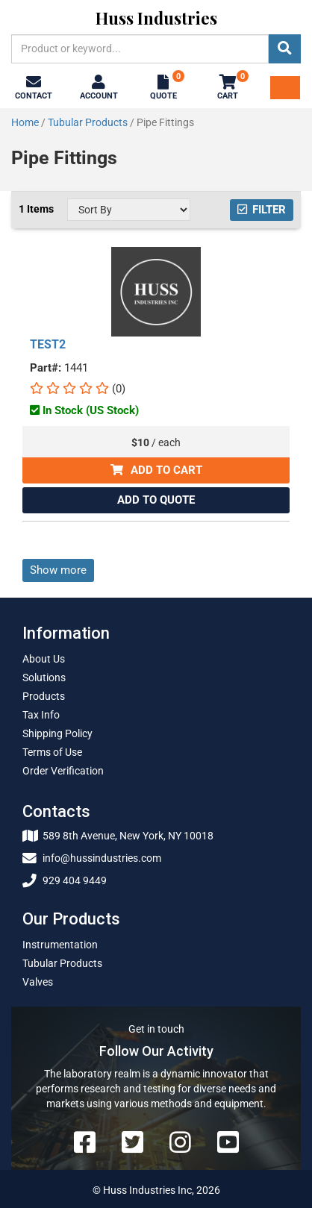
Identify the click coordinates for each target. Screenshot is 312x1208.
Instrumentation (60, 945)
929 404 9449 (64, 880)
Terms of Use (52, 752)
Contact (33, 88)
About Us (43, 659)
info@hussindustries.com (91, 858)
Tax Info (41, 715)
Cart (229, 86)
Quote (164, 86)
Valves (37, 982)
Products (43, 696)
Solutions (44, 677)
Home (25, 122)
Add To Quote (156, 500)
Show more (58, 570)
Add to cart (156, 470)
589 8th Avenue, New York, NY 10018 (117, 836)
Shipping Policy (57, 733)
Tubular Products (88, 122)
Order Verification (63, 771)
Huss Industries (156, 18)
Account (99, 88)
